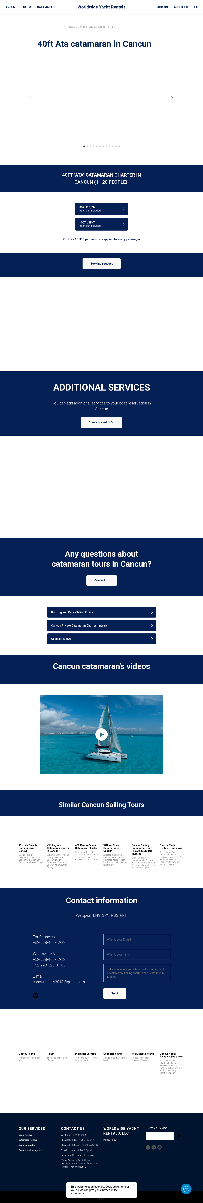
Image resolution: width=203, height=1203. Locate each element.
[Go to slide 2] (87, 146)
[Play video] (101, 734)
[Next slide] (172, 97)
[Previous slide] (31, 97)
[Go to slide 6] (100, 146)
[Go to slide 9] (109, 146)
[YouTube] (154, 1147)
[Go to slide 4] (93, 146)
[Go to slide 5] (97, 146)
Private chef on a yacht (30, 1150)
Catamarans (46, 7)
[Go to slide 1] (84, 146)
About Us (181, 7)
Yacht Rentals (25, 1135)
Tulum (26, 7)
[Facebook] (148, 1147)
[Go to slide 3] (90, 146)
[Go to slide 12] (119, 146)
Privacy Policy (109, 1140)
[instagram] (35, 995)
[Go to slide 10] (112, 146)
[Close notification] (134, 1185)
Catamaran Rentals (28, 1140)
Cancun (9, 7)
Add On (162, 7)
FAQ (196, 7)
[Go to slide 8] (106, 146)
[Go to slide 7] (103, 146)
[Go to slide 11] (116, 146)
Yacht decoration (27, 1145)
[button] (101, 209)
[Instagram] (159, 1147)
